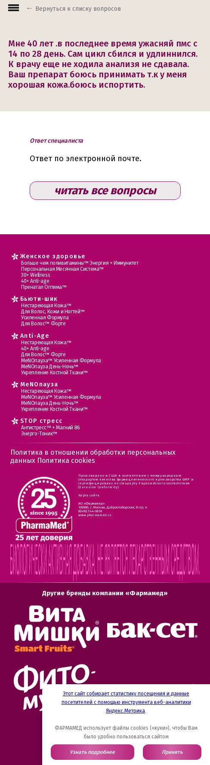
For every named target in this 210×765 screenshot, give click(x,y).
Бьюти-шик (39, 299)
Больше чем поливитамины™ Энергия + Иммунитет (79, 263)
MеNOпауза (39, 384)
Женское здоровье (52, 256)
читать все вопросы (105, 190)
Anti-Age (34, 336)
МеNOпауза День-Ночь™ (49, 367)
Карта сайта (89, 495)
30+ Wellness (35, 275)
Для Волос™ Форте (43, 324)
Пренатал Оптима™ (44, 287)
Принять (172, 752)
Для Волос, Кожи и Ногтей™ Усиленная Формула (53, 315)
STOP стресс (41, 421)
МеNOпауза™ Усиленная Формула (61, 361)
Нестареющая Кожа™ (46, 306)
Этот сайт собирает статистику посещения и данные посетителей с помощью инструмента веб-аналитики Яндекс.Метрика (126, 702)
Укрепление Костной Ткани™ (54, 373)
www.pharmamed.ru (94, 515)
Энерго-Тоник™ (39, 434)
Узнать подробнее (92, 752)
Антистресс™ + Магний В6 (50, 428)
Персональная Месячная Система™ (62, 269)
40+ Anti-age (35, 281)
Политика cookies (66, 460)
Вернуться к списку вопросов (78, 8)
